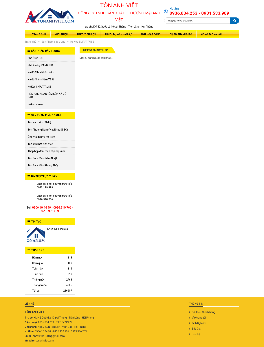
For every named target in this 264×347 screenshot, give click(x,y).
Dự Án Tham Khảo (181, 34)
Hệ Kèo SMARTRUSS (82, 41)
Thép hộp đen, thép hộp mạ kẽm (46, 151)
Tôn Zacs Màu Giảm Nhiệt (42, 158)
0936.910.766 (31, 197)
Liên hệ (196, 334)
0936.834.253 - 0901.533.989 (199, 13)
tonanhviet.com (45, 340)
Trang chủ (39, 34)
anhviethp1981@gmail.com (49, 336)
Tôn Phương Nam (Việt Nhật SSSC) (48, 129)
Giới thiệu (61, 34)
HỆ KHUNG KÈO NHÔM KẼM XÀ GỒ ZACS (47, 95)
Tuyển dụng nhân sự (118, 34)
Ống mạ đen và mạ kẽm (41, 136)
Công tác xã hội (211, 34)
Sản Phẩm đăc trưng (53, 41)
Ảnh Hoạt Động (151, 34)
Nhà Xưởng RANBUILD (40, 65)
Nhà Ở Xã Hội (35, 58)
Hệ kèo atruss (35, 104)
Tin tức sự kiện (86, 34)
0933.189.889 (31, 185)
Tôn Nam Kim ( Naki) (39, 122)
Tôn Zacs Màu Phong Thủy (43, 165)
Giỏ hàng (235, 34)
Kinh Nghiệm (199, 323)
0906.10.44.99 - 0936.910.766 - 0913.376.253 (52, 209)
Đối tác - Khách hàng (203, 312)
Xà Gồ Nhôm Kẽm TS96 (41, 79)
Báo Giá (196, 328)
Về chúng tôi (199, 317)
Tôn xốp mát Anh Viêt (40, 143)
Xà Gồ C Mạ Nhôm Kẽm (41, 72)
